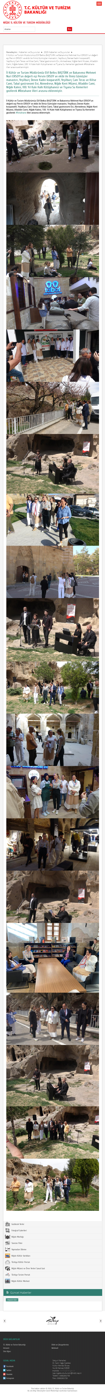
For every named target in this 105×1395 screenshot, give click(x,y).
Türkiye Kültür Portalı (17, 1262)
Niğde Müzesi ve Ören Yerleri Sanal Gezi (25, 1268)
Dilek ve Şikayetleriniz (60, 1345)
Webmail (55, 1348)
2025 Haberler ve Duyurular (57, 52)
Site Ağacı (7, 1351)
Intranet (6, 1348)
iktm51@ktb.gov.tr (67, 1370)
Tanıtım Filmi (13, 1243)
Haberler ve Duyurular (29, 52)
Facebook (10, 1366)
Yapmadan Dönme (15, 1249)
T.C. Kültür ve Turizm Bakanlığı (14, 1345)
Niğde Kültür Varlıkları (17, 1256)
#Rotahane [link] (21, 112)
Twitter (9, 1370)
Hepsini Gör (12, 1300)
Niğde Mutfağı (14, 1237)
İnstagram (10, 1378)
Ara (69, 29)
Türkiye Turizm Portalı (17, 1274)
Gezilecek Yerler (14, 1224)
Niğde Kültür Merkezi (17, 1281)
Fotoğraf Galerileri (16, 1230)
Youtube (9, 1374)
